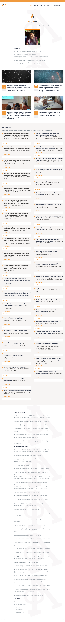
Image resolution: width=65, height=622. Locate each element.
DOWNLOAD (7, 141)
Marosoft (13, 619)
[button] (32, 130)
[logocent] (32, 13)
